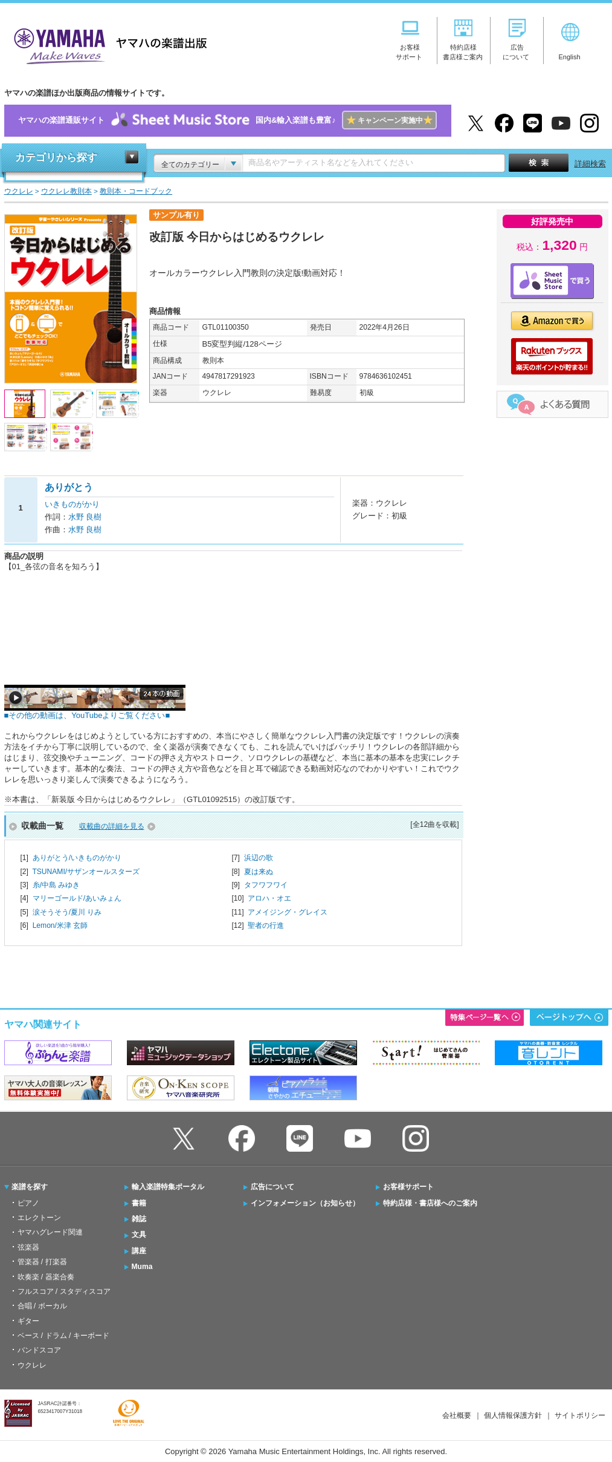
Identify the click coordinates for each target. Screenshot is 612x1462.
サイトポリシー (580, 1415)
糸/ (56, 885)
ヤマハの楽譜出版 (107, 44)
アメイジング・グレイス (287, 912)
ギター (28, 1321)
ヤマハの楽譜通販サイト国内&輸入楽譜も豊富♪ (227, 121)
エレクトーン (39, 1217)
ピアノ (28, 1203)
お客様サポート (408, 1187)
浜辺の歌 (258, 857)
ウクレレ (32, 1365)
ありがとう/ (77, 857)
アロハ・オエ (269, 898)
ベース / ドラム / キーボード (63, 1335)
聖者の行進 (266, 925)
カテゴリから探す (56, 157)
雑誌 (139, 1219)
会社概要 (456, 1415)
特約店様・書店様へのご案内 (430, 1203)
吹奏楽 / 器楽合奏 (46, 1277)
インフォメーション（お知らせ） (305, 1203)
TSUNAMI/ (86, 871)
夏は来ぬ (258, 871)
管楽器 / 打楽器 (42, 1262)
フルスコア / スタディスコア (64, 1291)
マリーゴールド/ (77, 898)
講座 (139, 1251)
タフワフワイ (266, 885)
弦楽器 (28, 1247)
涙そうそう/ (67, 912)
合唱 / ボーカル (42, 1306)
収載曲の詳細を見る (111, 826)
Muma (142, 1266)
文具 (139, 1234)
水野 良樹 (85, 516)
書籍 (139, 1203)
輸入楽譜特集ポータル (168, 1187)
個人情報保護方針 (513, 1415)
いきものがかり (72, 504)
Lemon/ (60, 925)
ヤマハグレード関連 (50, 1232)
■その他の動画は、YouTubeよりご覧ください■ (94, 711)
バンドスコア (39, 1350)
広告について (272, 1187)
